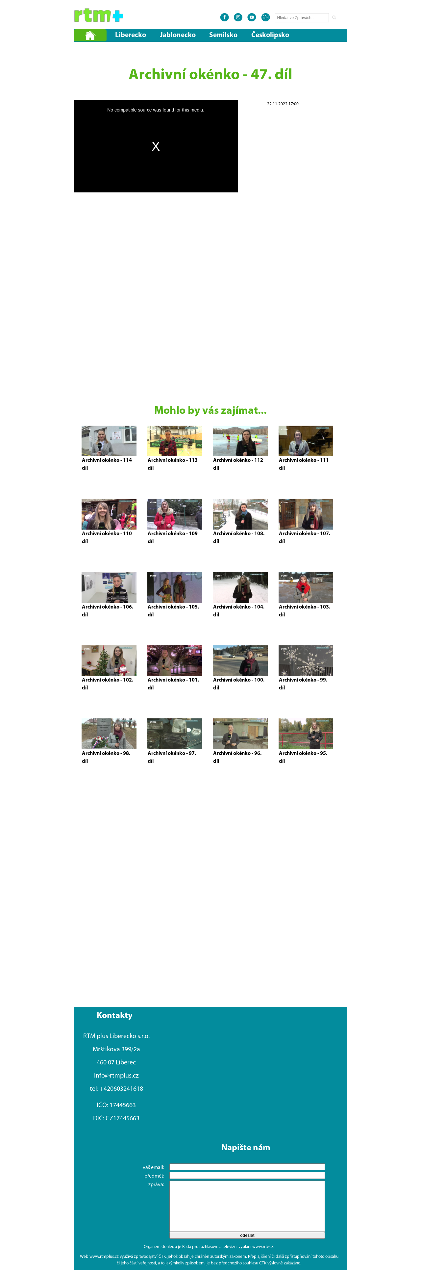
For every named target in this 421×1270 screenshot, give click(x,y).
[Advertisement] (283, 206)
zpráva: (152, 1184)
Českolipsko (270, 35)
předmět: (150, 1176)
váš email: (149, 1167)
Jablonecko (178, 35)
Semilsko (223, 35)
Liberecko (130, 35)
